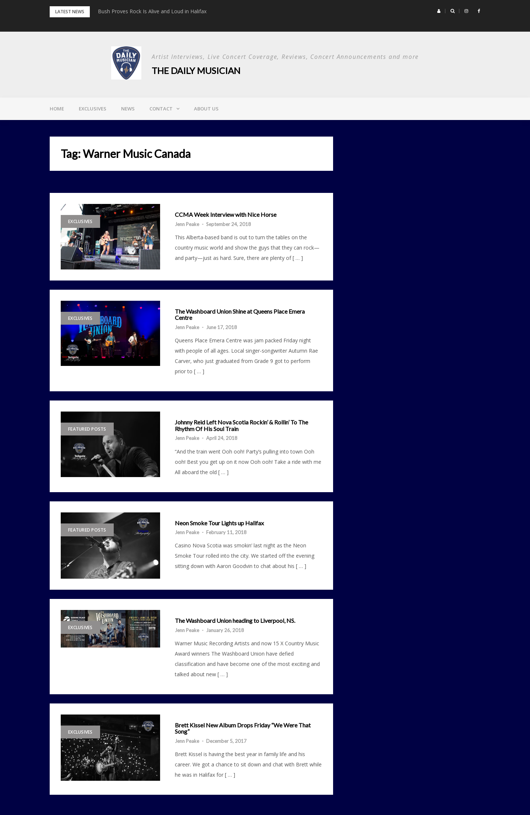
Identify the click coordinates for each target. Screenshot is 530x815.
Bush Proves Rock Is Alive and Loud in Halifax (152, 11)
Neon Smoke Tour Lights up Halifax (219, 523)
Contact (161, 108)
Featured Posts (87, 429)
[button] (439, 11)
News (128, 108)
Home (57, 108)
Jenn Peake (187, 224)
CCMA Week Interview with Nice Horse (225, 214)
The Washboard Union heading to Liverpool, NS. (235, 620)
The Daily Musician (196, 70)
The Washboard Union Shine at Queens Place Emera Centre (240, 314)
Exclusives (92, 108)
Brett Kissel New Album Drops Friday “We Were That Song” (243, 728)
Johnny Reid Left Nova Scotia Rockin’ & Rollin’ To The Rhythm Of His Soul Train (241, 425)
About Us (206, 108)
